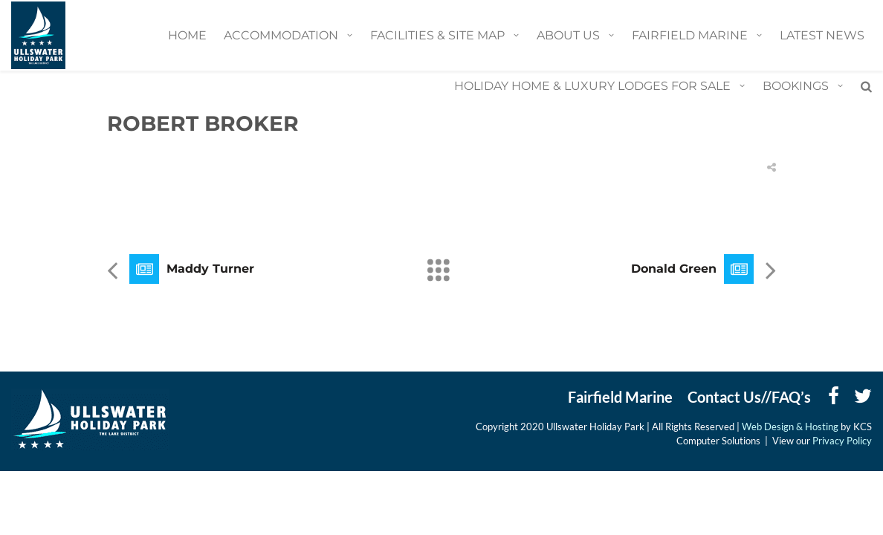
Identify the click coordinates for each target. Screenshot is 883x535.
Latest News (822, 35)
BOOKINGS (796, 86)
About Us (568, 35)
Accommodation (281, 35)
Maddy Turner (210, 269)
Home (187, 35)
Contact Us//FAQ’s (749, 397)
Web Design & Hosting (791, 426)
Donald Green (674, 269)
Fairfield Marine (690, 35)
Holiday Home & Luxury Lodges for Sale (592, 86)
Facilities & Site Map (437, 35)
